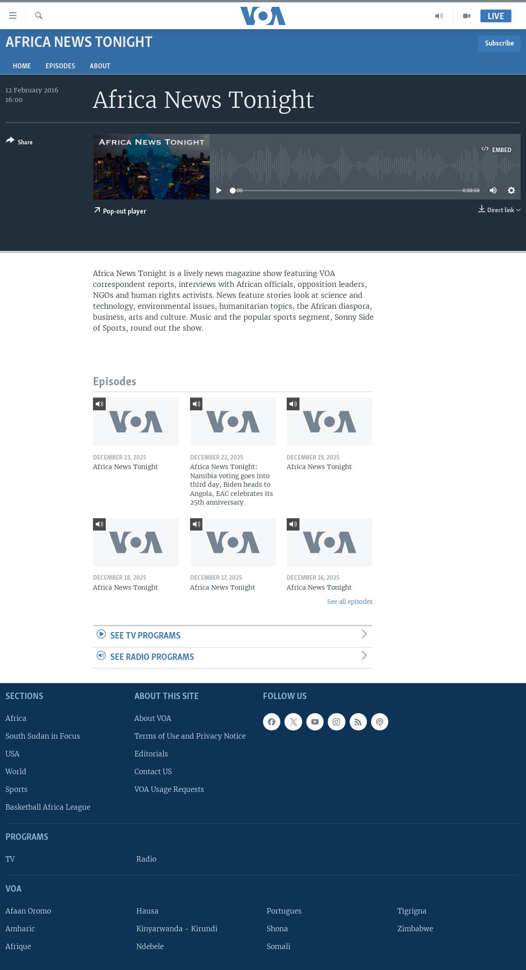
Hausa (147, 911)
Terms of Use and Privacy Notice (190, 736)
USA (12, 754)
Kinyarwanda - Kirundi (176, 928)
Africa (15, 718)
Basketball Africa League (47, 807)
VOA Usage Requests (169, 789)
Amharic (20, 928)
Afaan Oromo (28, 911)
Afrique (18, 946)
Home (22, 66)
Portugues (284, 911)
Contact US (153, 771)
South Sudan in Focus (42, 736)
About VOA (152, 718)
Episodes (60, 66)
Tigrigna (412, 911)
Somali (278, 946)
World (15, 771)
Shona (277, 928)
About (100, 66)
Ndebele (150, 946)
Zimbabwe (415, 928)
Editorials (151, 754)
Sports (16, 789)
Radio (146, 859)
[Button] (19, 143)
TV (10, 859)
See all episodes (349, 602)
